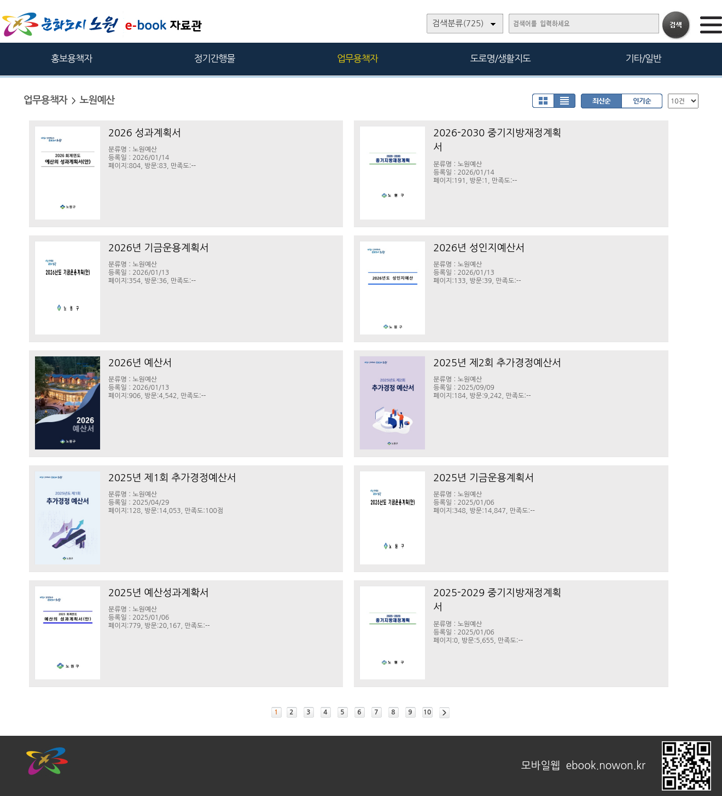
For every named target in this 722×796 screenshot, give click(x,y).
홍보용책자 (71, 58)
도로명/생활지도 (500, 58)
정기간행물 (214, 58)
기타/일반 (643, 58)
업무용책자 (357, 58)
